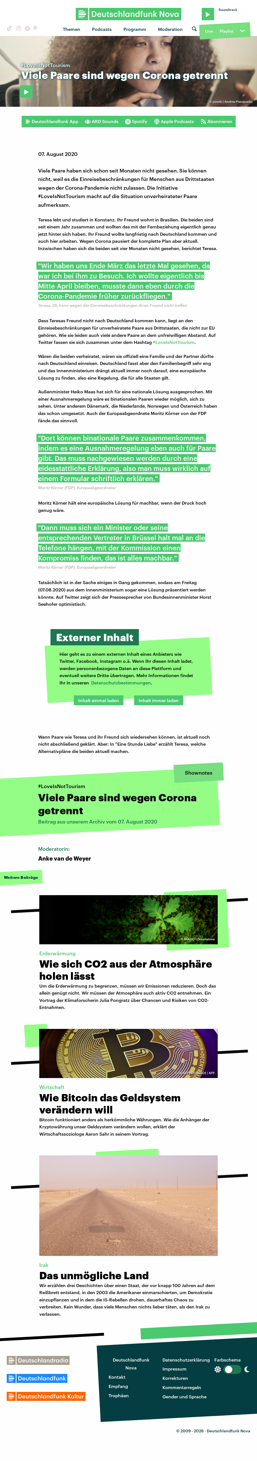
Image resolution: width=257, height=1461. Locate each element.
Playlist (226, 31)
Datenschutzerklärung (186, 1359)
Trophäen (119, 1395)
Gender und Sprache (184, 1396)
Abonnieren (216, 121)
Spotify (136, 121)
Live (209, 31)
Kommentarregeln (181, 1387)
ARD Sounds (101, 121)
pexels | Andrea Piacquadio (233, 101)
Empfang (118, 1386)
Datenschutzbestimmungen (121, 682)
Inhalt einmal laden (98, 700)
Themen (71, 29)
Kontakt (117, 1377)
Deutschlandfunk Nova (131, 1364)
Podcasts (102, 29)
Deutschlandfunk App (51, 121)
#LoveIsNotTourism (173, 342)
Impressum (174, 1368)
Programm (134, 29)
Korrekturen (175, 1378)
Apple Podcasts (174, 121)
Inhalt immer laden (159, 700)
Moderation (170, 29)
